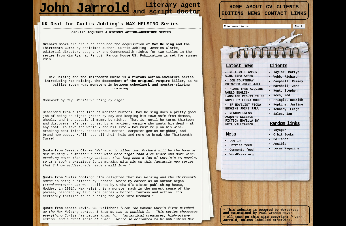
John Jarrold (84, 8)
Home (235, 7)
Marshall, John (286, 86)
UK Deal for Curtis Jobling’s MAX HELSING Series (110, 24)
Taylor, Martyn (286, 72)
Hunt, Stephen (285, 90)
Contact (276, 14)
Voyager (279, 130)
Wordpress (290, 210)
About (254, 7)
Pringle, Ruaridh (288, 100)
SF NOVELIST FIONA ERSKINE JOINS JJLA (243, 106)
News (254, 14)
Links (299, 14)
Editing (232, 14)
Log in (235, 140)
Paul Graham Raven (276, 213)
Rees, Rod (281, 95)
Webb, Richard (285, 77)
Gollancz (280, 139)
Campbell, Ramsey (288, 81)
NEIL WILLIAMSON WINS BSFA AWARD (241, 74)
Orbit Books (283, 134)
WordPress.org (241, 154)
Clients (287, 7)
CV (269, 7)
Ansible (279, 144)
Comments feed (241, 150)
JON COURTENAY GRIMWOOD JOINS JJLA (243, 82)
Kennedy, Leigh (286, 109)
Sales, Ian (282, 114)
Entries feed (240, 145)
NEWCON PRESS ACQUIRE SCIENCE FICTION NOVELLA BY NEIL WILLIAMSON (242, 118)
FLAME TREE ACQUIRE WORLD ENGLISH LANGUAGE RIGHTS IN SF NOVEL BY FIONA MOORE (244, 94)
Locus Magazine (286, 148)
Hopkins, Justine (288, 104)
